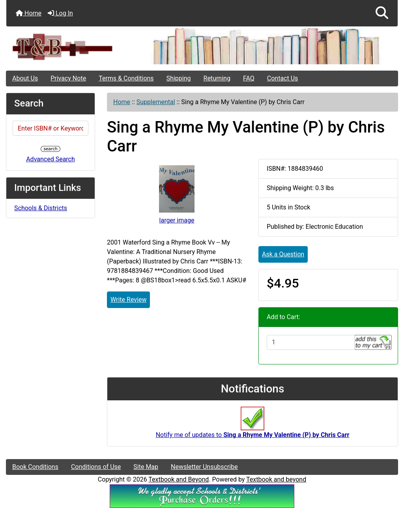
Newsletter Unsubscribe (204, 467)
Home (28, 13)
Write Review (128, 299)
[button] (381, 13)
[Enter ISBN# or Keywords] (50, 128)
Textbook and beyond (276, 479)
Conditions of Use (96, 467)
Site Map (145, 467)
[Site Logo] (71, 46)
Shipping (178, 78)
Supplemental (156, 102)
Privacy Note (68, 78)
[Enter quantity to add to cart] (311, 342)
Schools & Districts (40, 208)
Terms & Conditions (126, 78)
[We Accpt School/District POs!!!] (202, 496)
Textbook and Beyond (178, 479)
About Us (25, 78)
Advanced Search (50, 159)
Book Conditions (35, 467)
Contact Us (282, 78)
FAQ (248, 78)
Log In (60, 13)
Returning (217, 78)
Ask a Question (283, 254)
